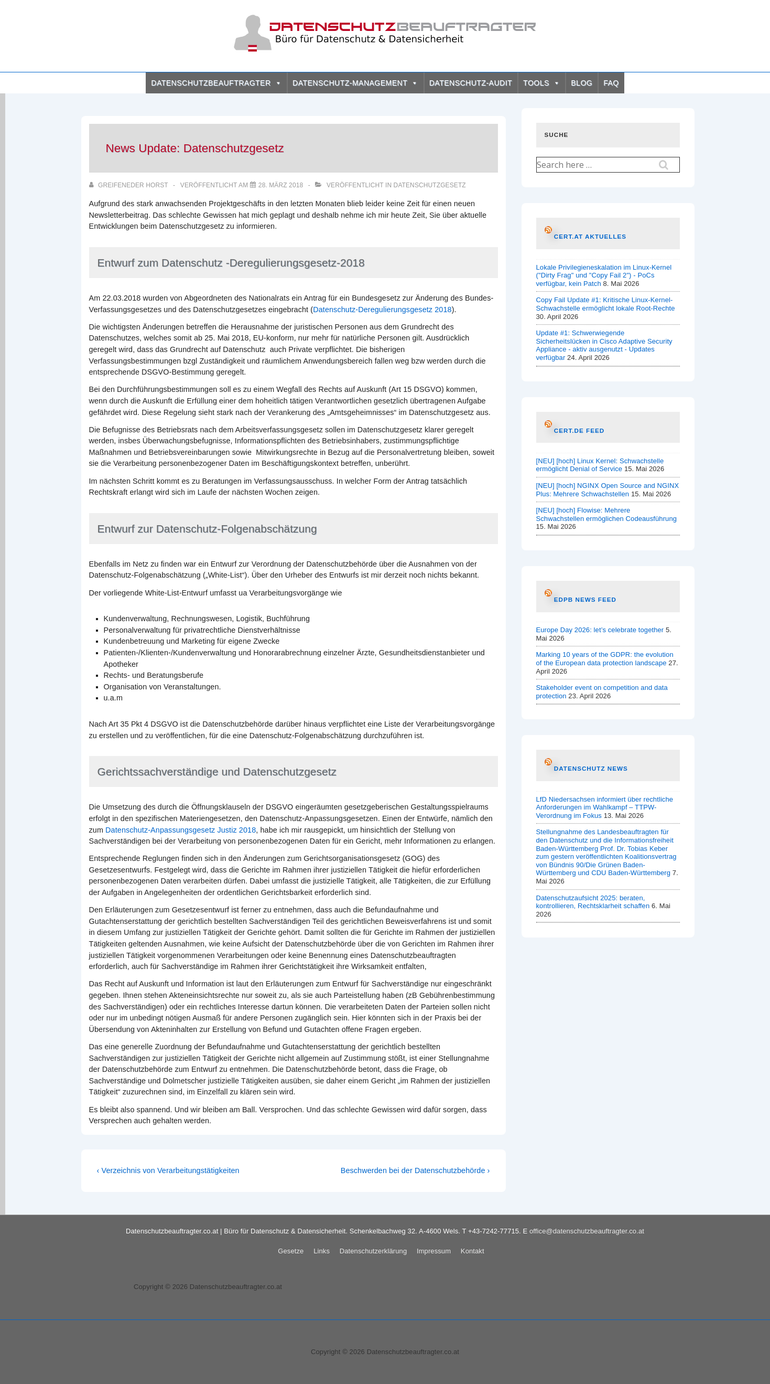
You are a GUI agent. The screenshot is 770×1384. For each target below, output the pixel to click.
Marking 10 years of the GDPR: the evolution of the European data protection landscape (605, 659)
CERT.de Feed (579, 430)
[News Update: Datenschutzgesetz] (280, 185)
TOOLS (541, 82)
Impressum (434, 1251)
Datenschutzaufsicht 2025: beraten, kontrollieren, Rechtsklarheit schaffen (593, 902)
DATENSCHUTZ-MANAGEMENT (355, 82)
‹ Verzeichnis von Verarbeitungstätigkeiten (168, 1170)
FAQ (611, 83)
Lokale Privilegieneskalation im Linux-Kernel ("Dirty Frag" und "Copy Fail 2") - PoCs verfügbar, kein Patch (604, 275)
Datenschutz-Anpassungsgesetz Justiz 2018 (180, 830)
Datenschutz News (591, 768)
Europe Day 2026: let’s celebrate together (600, 630)
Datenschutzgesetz (430, 185)
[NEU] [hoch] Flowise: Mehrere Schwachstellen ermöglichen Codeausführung (606, 514)
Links (321, 1251)
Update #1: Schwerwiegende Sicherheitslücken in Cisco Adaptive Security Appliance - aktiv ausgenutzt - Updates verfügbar (604, 345)
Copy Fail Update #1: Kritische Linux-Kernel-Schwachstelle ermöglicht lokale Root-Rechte (605, 304)
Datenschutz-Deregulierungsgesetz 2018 (382, 309)
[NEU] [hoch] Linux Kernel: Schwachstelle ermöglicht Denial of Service (600, 465)
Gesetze (290, 1251)
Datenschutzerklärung (373, 1251)
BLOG (581, 83)
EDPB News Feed (585, 599)
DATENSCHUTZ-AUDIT (470, 83)
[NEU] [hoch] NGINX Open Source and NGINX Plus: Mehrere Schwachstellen (607, 490)
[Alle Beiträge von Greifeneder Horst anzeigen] (129, 185)
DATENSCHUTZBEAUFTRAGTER (216, 82)
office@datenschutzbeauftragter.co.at (586, 1231)
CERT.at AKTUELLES (590, 236)
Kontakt (472, 1251)
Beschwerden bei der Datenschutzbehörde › (415, 1170)
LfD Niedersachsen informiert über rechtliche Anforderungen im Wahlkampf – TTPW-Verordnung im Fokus (605, 807)
